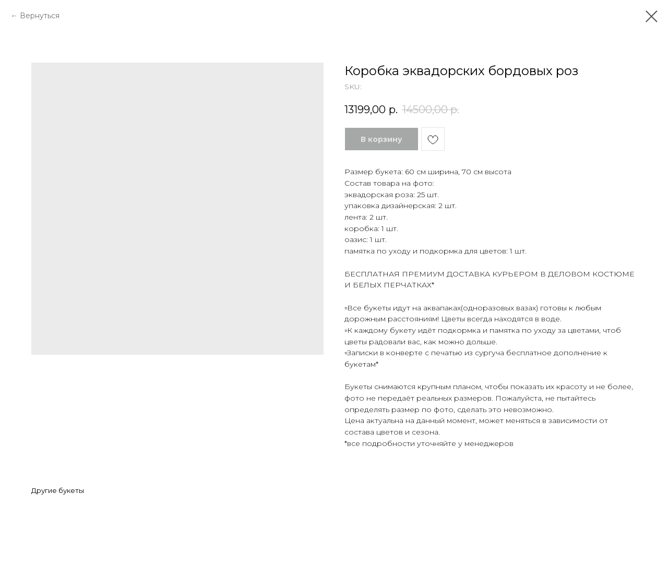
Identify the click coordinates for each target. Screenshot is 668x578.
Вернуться (39, 15)
